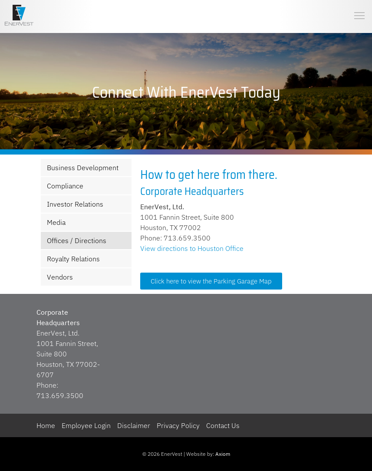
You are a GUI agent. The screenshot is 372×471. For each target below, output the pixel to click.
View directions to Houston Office (192, 248)
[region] (186, 92)
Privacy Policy (178, 425)
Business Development (83, 167)
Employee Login (86, 425)
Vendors (60, 277)
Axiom (222, 454)
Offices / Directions (76, 240)
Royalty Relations (73, 258)
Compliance (65, 185)
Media (56, 222)
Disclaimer (133, 425)
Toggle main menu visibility (359, 8)
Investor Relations (75, 204)
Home (45, 425)
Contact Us (223, 425)
